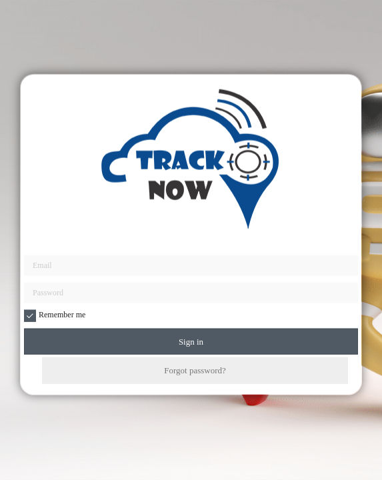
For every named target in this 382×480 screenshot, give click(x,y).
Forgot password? (195, 370)
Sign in (191, 342)
